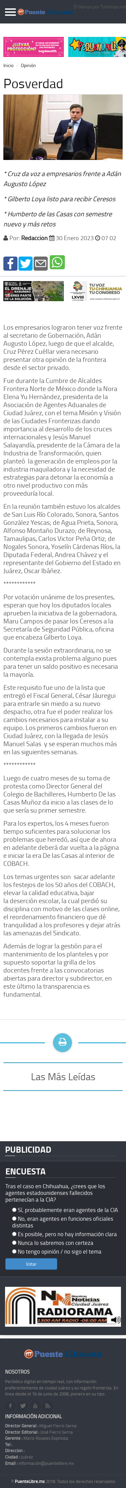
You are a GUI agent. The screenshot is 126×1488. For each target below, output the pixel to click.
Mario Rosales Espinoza (36, 1438)
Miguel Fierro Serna (41, 1426)
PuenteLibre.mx (30, 1481)
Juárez (19, 1457)
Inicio (8, 65)
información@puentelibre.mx (39, 1463)
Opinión (28, 65)
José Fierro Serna (39, 1432)
